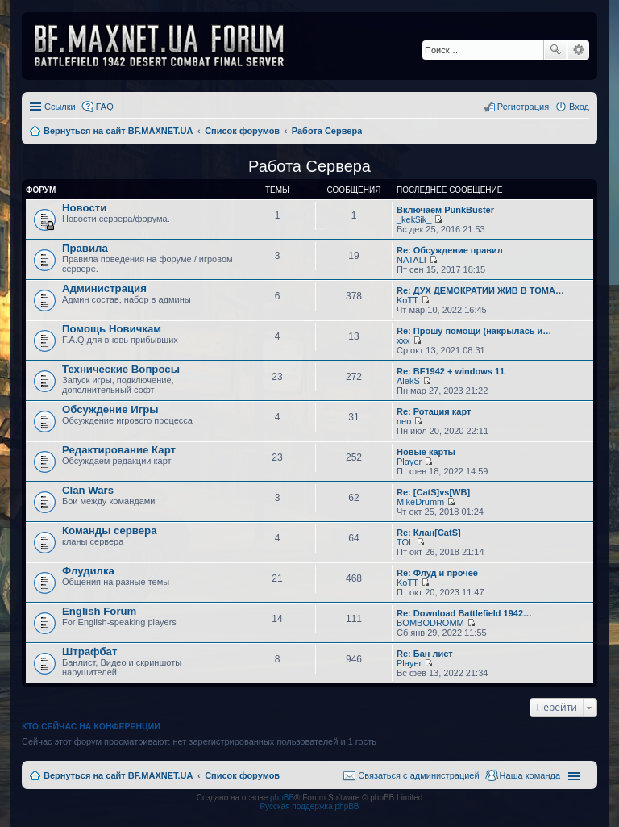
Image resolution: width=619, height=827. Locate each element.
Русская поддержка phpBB (309, 806)
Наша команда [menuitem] (530, 775)
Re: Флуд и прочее (437, 573)
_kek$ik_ (414, 219)
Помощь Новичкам (111, 329)
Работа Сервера (309, 166)
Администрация (104, 288)
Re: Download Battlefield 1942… (464, 613)
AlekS (408, 381)
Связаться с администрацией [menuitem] (418, 775)
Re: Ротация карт (434, 411)
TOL (405, 542)
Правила (85, 248)
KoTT (407, 300)
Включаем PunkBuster (445, 210)
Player (409, 461)
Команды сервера (109, 530)
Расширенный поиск (578, 50)
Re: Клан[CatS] (429, 532)
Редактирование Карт (119, 450)
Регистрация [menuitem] (523, 106)
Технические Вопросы (121, 369)
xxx (403, 340)
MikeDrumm (420, 502)
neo (404, 421)
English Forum (99, 611)
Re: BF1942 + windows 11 (451, 371)
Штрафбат (89, 651)
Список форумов (242, 775)
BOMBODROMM (430, 623)
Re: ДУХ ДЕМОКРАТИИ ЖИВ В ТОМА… (480, 290)
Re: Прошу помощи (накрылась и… (474, 331)
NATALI (411, 260)
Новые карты (426, 452)
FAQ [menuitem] (105, 106)
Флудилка (88, 571)
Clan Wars (88, 490)
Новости (84, 208)
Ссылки (60, 106)
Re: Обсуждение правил (450, 250)
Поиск (555, 50)
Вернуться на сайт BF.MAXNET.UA (118, 775)
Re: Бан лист (425, 653)
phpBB (282, 797)
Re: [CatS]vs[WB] (433, 492)
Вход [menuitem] (579, 106)
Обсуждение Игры (110, 409)
